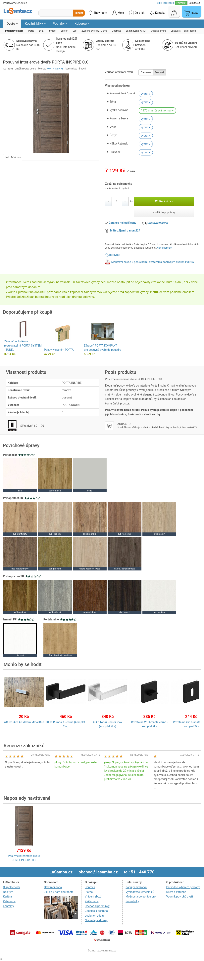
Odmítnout (194, 3)
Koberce (82, 23)
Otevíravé (146, 72)
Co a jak (136, 13)
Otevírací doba (53, 887)
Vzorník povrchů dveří (179, 896)
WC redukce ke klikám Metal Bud (24, 722)
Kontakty (8, 906)
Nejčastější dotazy (96, 920)
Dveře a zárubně (176, 892)
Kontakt (157, 13)
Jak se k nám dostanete (59, 892)
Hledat (79, 13)
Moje (118, 13)
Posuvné (159, 72)
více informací (164, 247)
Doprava (90, 887)
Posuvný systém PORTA (59, 349)
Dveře (12, 23)
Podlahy (60, 23)
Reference (9, 901)
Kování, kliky (35, 23)
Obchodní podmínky (97, 906)
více (166, 2)
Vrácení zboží (93, 896)
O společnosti (11, 887)
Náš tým (8, 892)
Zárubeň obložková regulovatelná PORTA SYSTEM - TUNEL (23, 345)
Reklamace (92, 901)
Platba (89, 892)
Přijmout (181, 3)
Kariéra (7, 896)
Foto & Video (13, 157)
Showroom (97, 13)
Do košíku (164, 201)
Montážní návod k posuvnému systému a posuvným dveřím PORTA (152, 262)
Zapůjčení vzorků (136, 887)
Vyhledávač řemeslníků (140, 892)
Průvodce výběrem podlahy (183, 887)
